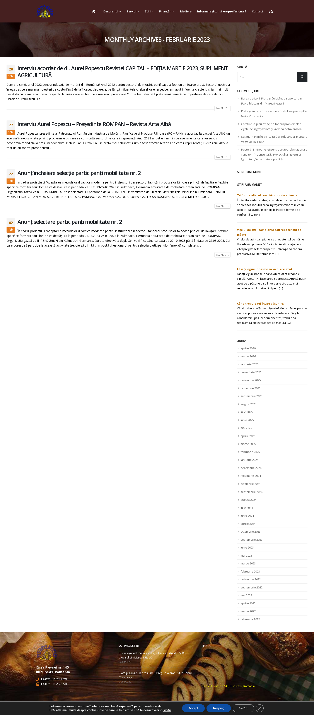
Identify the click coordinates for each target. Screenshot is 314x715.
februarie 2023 (250, 571)
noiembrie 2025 (251, 380)
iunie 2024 (247, 516)
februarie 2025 (250, 452)
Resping (218, 708)
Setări (243, 708)
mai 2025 (246, 428)
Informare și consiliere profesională (221, 11)
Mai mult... (222, 108)
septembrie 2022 (252, 587)
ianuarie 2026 (249, 364)
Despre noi (110, 11)
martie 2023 (248, 563)
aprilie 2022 (248, 603)
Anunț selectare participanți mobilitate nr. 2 (69, 221)
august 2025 (248, 404)
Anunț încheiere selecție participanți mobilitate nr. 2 (79, 173)
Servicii (131, 11)
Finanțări (165, 11)
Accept (193, 708)
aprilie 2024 (248, 524)
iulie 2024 (247, 508)
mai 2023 (246, 555)
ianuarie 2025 (249, 460)
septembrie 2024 (252, 492)
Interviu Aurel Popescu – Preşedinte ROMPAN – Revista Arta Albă (94, 124)
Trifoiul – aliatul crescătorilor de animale (267, 195)
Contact (257, 11)
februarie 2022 (250, 619)
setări (167, 710)
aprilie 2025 (248, 436)
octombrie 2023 (251, 531)
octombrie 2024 (251, 484)
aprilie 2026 (248, 348)
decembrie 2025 (251, 372)
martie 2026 (248, 356)
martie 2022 (248, 611)
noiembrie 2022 (251, 579)
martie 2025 (248, 444)
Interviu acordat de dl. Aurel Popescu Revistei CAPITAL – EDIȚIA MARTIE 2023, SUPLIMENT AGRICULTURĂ (122, 71)
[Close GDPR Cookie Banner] (260, 708)
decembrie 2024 (251, 468)
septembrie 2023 (252, 540)
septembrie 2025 (252, 396)
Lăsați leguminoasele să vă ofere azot (264, 269)
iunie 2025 (247, 420)
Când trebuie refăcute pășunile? (261, 303)
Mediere (185, 11)
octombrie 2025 (251, 388)
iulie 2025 (247, 412)
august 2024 (248, 500)
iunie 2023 (247, 547)
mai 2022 (246, 595)
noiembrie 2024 (251, 476)
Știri (148, 11)
